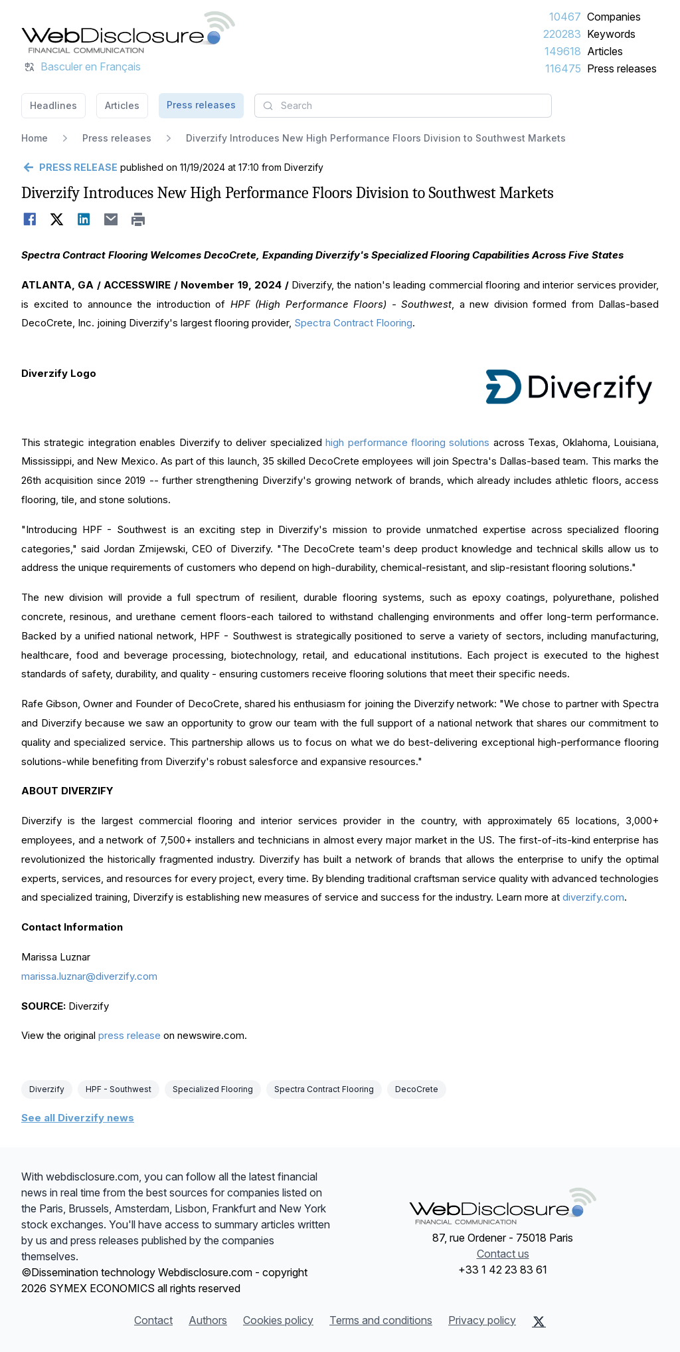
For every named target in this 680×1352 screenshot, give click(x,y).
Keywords (611, 34)
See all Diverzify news (77, 1117)
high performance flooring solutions (407, 442)
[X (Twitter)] (539, 1321)
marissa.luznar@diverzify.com (89, 976)
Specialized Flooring (213, 1089)
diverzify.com (593, 897)
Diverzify (46, 1089)
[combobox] (403, 106)
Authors (208, 1320)
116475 (563, 68)
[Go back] (69, 167)
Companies (614, 16)
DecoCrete (416, 1089)
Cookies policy (278, 1320)
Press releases (622, 68)
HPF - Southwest (118, 1089)
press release (129, 1035)
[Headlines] (128, 32)
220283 (562, 34)
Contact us (503, 1253)
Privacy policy (482, 1320)
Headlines (53, 105)
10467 (565, 16)
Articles (605, 51)
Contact (153, 1320)
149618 (563, 51)
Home (34, 138)
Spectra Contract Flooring (353, 322)
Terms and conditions (380, 1320)
